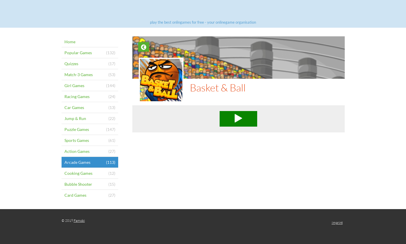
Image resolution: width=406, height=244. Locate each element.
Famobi (79, 220)
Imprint (337, 222)
